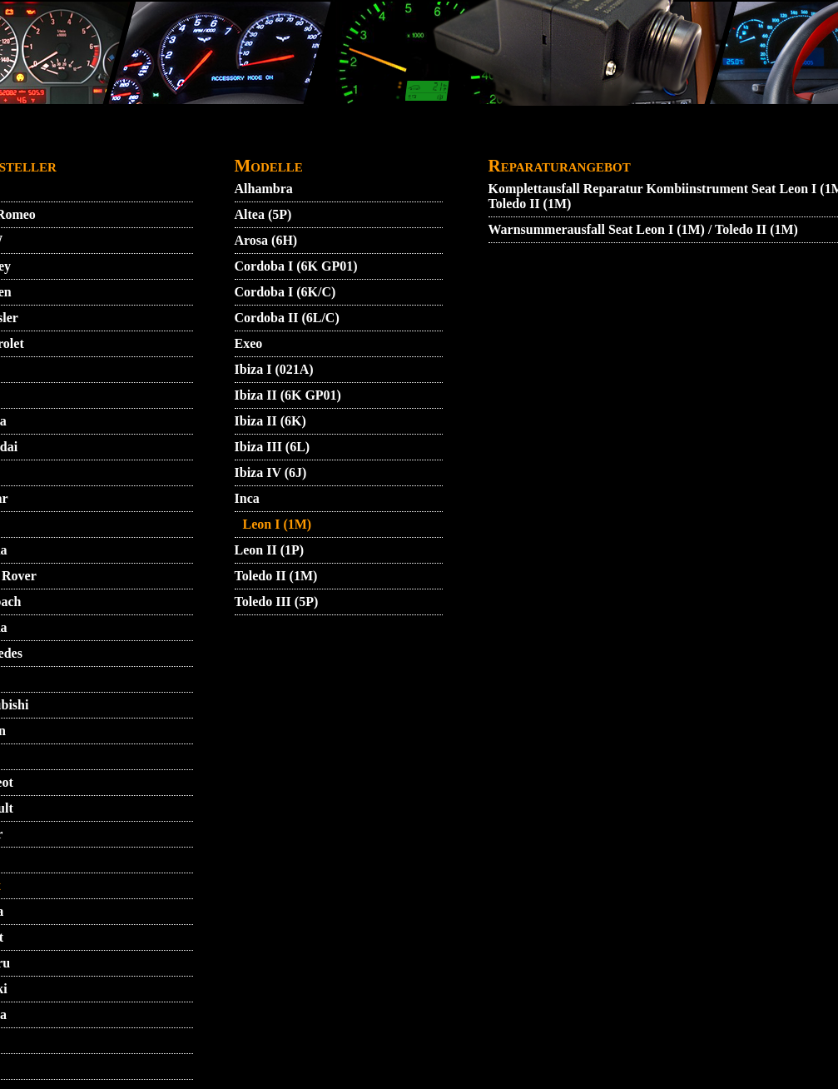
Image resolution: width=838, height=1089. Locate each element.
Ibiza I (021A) (274, 369)
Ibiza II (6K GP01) (288, 395)
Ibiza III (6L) (272, 447)
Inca (247, 498)
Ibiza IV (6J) (271, 472)
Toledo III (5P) (277, 601)
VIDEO (186, 138)
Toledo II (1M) (276, 576)
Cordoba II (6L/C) (287, 318)
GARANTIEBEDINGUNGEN (545, 138)
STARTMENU (109, 138)
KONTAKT (299, 138)
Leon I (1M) (277, 524)
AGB (236, 138)
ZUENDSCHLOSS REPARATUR (401, 163)
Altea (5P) (263, 214)
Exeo (249, 343)
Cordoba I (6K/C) (285, 292)
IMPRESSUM (688, 138)
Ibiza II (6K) (270, 421)
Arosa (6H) (266, 240)
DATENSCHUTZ (398, 138)
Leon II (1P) (270, 550)
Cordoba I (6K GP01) (296, 266)
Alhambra (264, 189)
